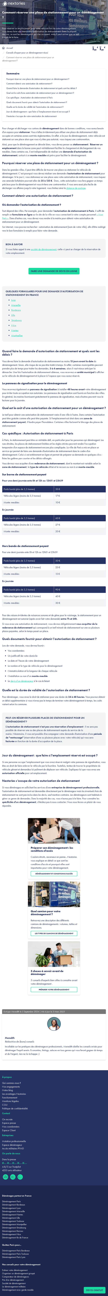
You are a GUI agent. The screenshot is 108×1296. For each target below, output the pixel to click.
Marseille (16, 305)
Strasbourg (16, 320)
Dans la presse (9, 1159)
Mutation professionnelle (14, 1141)
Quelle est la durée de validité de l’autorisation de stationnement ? (35, 106)
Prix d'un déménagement (13, 1279)
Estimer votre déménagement (14, 1270)
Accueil (9, 47)
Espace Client (9, 1130)
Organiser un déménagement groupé (18, 1273)
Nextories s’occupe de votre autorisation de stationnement (31, 116)
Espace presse (9, 1123)
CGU (4, 1104)
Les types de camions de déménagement (54, 933)
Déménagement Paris (11, 1201)
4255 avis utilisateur (12, 1170)
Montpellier (17, 335)
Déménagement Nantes (12, 1214)
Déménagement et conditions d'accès (54, 873)
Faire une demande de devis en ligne (54, 271)
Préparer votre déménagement (54, 989)
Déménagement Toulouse (13, 1221)
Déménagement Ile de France (15, 1237)
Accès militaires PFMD (13, 1148)
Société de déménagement (14, 1283)
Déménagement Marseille (13, 1211)
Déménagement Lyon (11, 1208)
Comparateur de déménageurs (15, 1276)
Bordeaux (16, 310)
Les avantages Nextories (14, 1093)
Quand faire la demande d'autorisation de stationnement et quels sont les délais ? (41, 88)
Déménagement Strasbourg (14, 1227)
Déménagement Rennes (12, 1231)
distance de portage (76, 188)
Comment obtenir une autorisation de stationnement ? (29, 83)
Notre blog (7, 1090)
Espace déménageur (12, 1144)
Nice (13, 325)
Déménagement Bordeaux (13, 1204)
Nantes (14, 330)
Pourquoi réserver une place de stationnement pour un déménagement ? (37, 79)
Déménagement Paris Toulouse (15, 1253)
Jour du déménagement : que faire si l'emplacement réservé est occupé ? (38, 111)
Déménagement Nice (11, 1234)
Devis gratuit (94, 1290)
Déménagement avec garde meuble (18, 1289)
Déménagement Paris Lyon (13, 1257)
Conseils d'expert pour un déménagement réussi (27, 52)
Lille (13, 315)
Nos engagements (11, 1086)
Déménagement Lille (11, 1217)
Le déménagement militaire (14, 1286)
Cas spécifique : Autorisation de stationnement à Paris (29, 97)
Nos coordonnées (10, 1126)
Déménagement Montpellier (14, 1224)
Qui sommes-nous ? (11, 1083)
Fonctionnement (9, 1097)
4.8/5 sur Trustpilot (11, 1166)
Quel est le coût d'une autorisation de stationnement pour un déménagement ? (40, 92)
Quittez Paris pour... (11, 1244)
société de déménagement (43, 249)
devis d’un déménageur (21, 681)
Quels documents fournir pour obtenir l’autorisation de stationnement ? (37, 102)
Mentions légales (10, 1101)
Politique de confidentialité (15, 1108)
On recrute (7, 1119)
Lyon (13, 300)
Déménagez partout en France (16, 1195)
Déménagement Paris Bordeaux (16, 1250)
